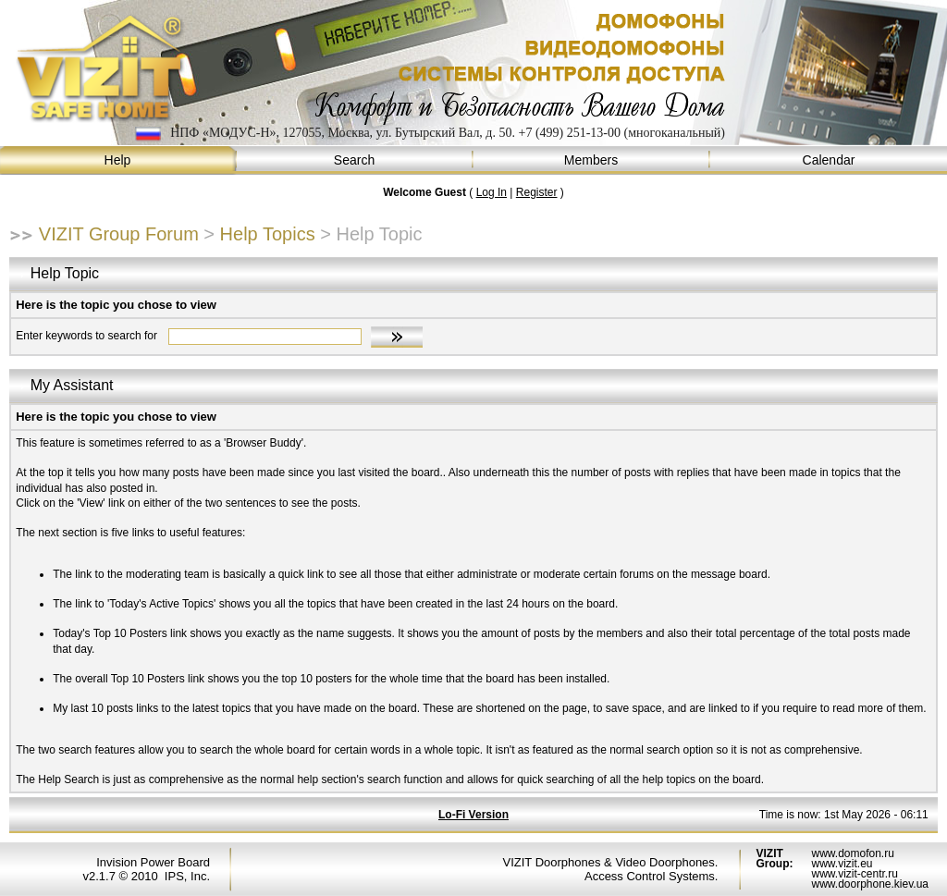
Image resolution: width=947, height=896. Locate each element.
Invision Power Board (153, 862)
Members (592, 160)
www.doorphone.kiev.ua (870, 884)
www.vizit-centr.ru (854, 873)
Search (355, 160)
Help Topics (267, 234)
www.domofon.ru (852, 853)
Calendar (828, 160)
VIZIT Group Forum (119, 234)
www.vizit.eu (841, 863)
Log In (491, 192)
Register (537, 192)
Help (118, 160)
